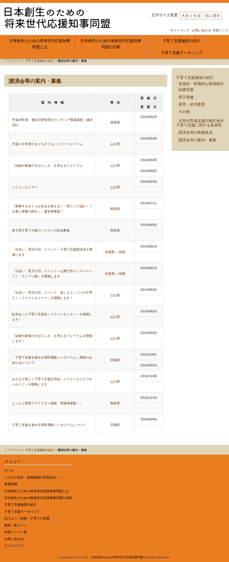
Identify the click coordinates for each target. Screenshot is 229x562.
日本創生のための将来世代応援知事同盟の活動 (110, 44)
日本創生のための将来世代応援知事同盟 (117, 557)
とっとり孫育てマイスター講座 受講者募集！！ (47, 403)
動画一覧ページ (15, 525)
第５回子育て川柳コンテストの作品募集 (41, 230)
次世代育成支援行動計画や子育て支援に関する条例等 (200, 123)
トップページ (13, 60)
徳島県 (115, 122)
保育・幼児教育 (191, 104)
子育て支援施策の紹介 (182, 41)
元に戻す (212, 15)
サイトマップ (180, 30)
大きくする (191, 15)
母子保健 (186, 97)
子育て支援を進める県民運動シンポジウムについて (49, 425)
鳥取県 (115, 208)
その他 (184, 111)
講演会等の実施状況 (195, 132)
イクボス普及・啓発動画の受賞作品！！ (33, 477)
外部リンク (221, 30)
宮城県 (115, 360)
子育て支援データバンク (182, 53)
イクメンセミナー (25, 187)
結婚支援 (186, 89)
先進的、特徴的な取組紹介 (201, 83)
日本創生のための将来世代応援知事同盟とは (39, 44)
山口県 (115, 144)
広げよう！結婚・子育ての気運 (26, 518)
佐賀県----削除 (115, 252)
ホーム (9, 470)
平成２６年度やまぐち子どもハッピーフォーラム (47, 144)
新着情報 (10, 484)
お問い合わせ (201, 30)
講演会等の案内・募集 (197, 140)
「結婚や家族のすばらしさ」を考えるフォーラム (47, 165)
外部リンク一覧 (15, 532)
